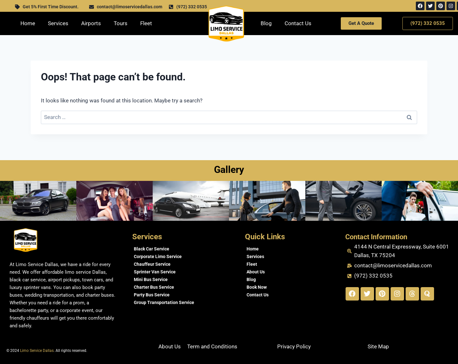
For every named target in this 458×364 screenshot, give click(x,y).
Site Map (378, 346)
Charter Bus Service (154, 287)
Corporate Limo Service (158, 256)
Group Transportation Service (164, 302)
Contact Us (298, 23)
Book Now (257, 287)
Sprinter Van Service (155, 271)
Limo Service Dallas (37, 350)
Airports (91, 23)
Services (58, 23)
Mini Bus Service (151, 279)
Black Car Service (151, 248)
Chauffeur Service (152, 264)
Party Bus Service (152, 294)
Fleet (146, 23)
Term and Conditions (212, 346)
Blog (266, 23)
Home (27, 23)
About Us (256, 271)
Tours (120, 23)
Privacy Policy (294, 346)
